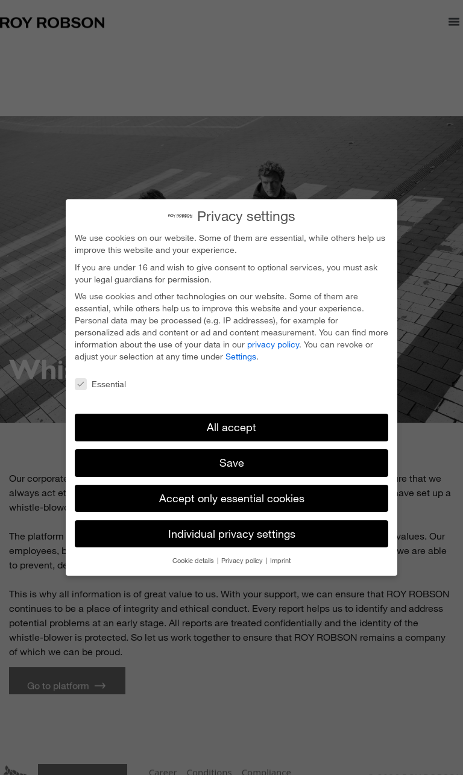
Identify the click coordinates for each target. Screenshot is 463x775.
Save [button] (231, 459)
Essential (100, 381)
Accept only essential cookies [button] (231, 495)
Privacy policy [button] (243, 557)
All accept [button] (231, 424)
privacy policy (273, 341)
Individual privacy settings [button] (231, 530)
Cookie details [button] (194, 557)
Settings (240, 353)
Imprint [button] (280, 557)
